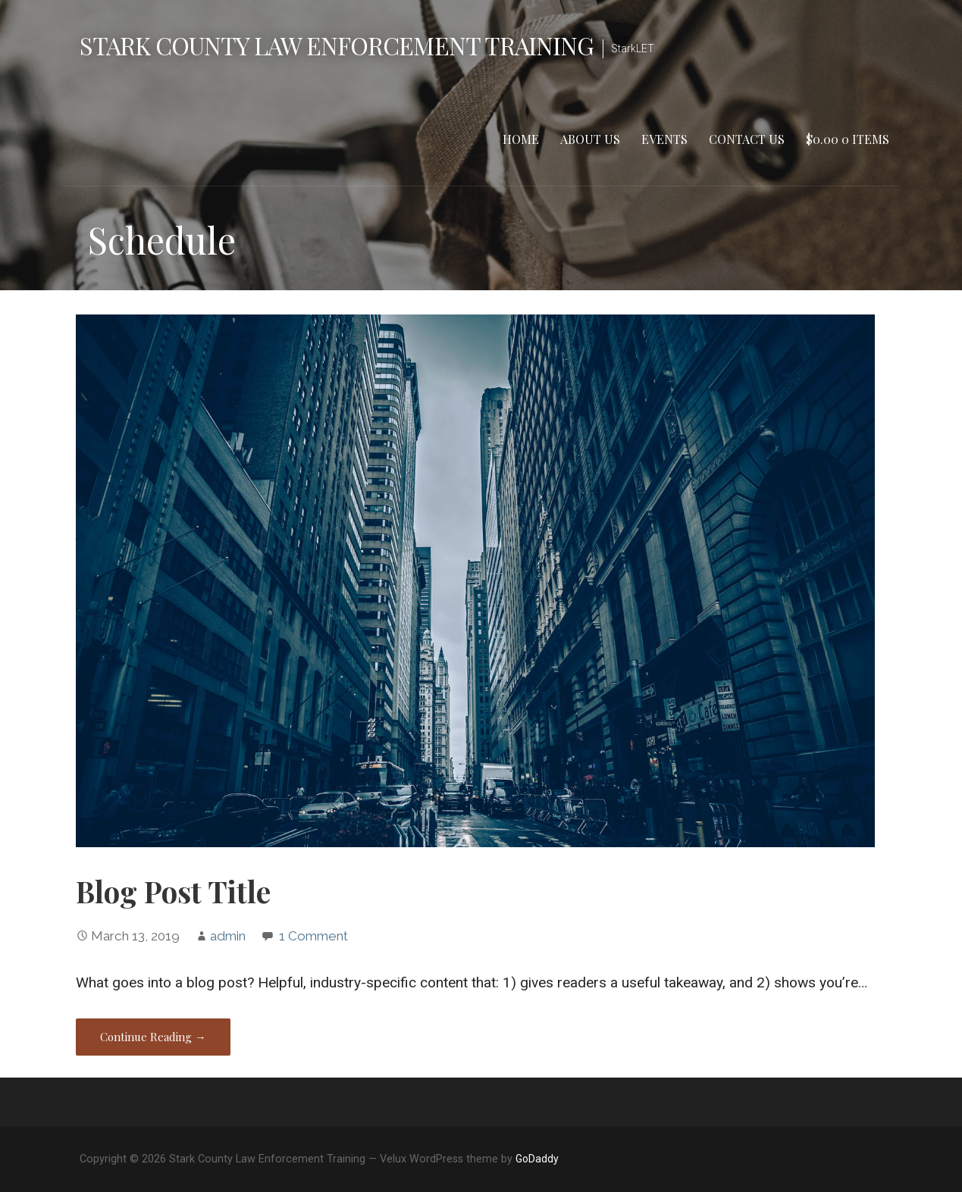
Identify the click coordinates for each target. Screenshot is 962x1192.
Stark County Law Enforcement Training (337, 45)
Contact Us (747, 139)
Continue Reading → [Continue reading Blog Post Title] (153, 1036)
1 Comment (313, 935)
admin (228, 935)
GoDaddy (537, 1159)
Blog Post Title (173, 891)
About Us (590, 139)
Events (664, 139)
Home (521, 139)
